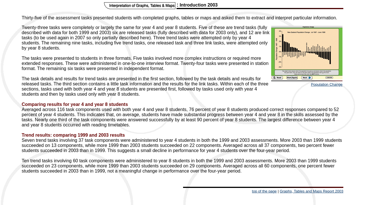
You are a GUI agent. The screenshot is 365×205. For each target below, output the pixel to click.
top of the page (264, 191)
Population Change (326, 84)
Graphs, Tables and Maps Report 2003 (311, 191)
